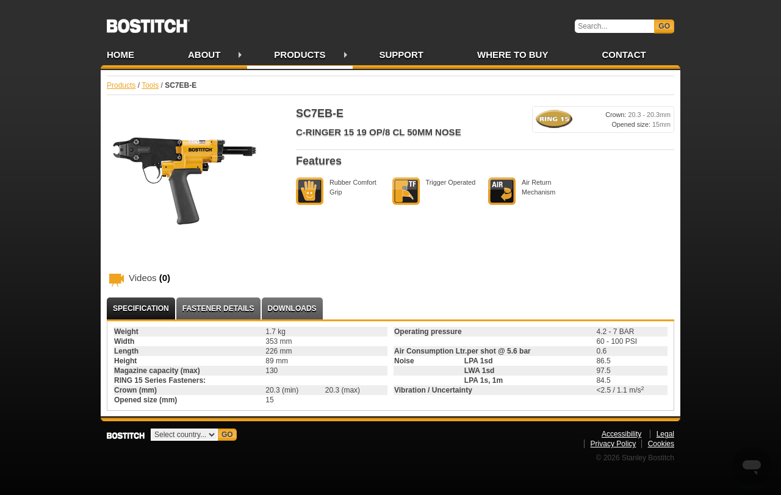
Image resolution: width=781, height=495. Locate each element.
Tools (150, 85)
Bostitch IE (148, 22)
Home (120, 54)
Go (664, 26)
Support (402, 54)
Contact (624, 54)
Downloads (292, 308)
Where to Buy (512, 54)
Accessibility (621, 434)
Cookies (661, 444)
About (204, 54)
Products (299, 54)
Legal (665, 434)
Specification (141, 308)
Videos (149, 277)
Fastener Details (218, 308)
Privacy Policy (613, 444)
